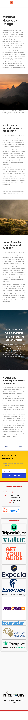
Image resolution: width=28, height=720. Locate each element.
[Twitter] (9, 492)
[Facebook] (3, 492)
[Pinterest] (13, 492)
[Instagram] (6, 492)
